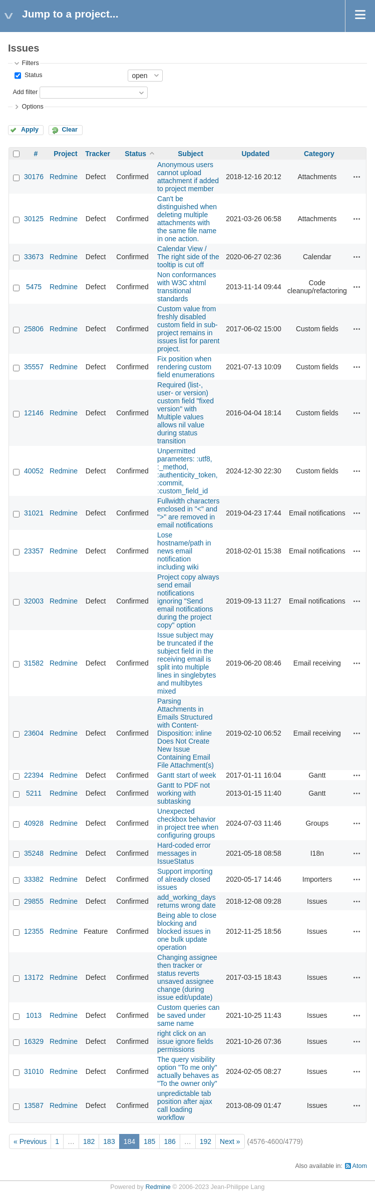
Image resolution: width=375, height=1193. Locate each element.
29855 (34, 901)
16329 (34, 1041)
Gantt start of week (186, 775)
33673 (34, 257)
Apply (30, 129)
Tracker (97, 154)
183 (109, 1141)
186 (169, 1141)
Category (319, 154)
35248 (34, 853)
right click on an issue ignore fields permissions (185, 1041)
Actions (357, 177)
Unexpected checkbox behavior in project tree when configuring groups (187, 823)
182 (89, 1141)
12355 (34, 931)
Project (65, 154)
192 (205, 1141)
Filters (30, 63)
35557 (34, 367)
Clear (70, 129)
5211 (34, 793)
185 (149, 1141)
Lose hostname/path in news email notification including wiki (184, 551)
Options (32, 106)
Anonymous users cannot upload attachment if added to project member (188, 177)
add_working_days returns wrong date (186, 901)
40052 (34, 471)
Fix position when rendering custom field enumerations (185, 367)
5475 (34, 287)
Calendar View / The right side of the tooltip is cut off (188, 257)
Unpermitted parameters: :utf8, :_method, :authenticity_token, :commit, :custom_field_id (187, 471)
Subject (190, 154)
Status (32, 75)
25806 (34, 329)
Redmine (64, 177)
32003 (34, 601)
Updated (255, 154)
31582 (34, 663)
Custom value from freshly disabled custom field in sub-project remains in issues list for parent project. (188, 329)
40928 (34, 823)
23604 (34, 733)
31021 (34, 513)
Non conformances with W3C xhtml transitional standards (186, 287)
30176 (34, 177)
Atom (359, 1165)
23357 (34, 551)
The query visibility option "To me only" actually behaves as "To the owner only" (188, 1071)
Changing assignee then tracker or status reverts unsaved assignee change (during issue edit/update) (187, 977)
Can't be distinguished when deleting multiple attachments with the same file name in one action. (187, 219)
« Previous (30, 1141)
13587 (34, 1105)
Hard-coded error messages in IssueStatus (184, 853)
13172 (34, 977)
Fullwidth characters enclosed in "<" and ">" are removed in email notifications (188, 513)
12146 (34, 413)
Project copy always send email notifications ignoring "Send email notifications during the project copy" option (188, 601)
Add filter (25, 92)
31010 (34, 1071)
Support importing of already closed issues (185, 879)
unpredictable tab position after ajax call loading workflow (184, 1105)
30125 (34, 219)
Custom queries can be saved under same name (188, 1015)
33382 (34, 879)
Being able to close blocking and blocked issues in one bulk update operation (186, 931)
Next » (230, 1141)
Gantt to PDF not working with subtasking (183, 793)
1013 (34, 1015)
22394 (34, 775)
